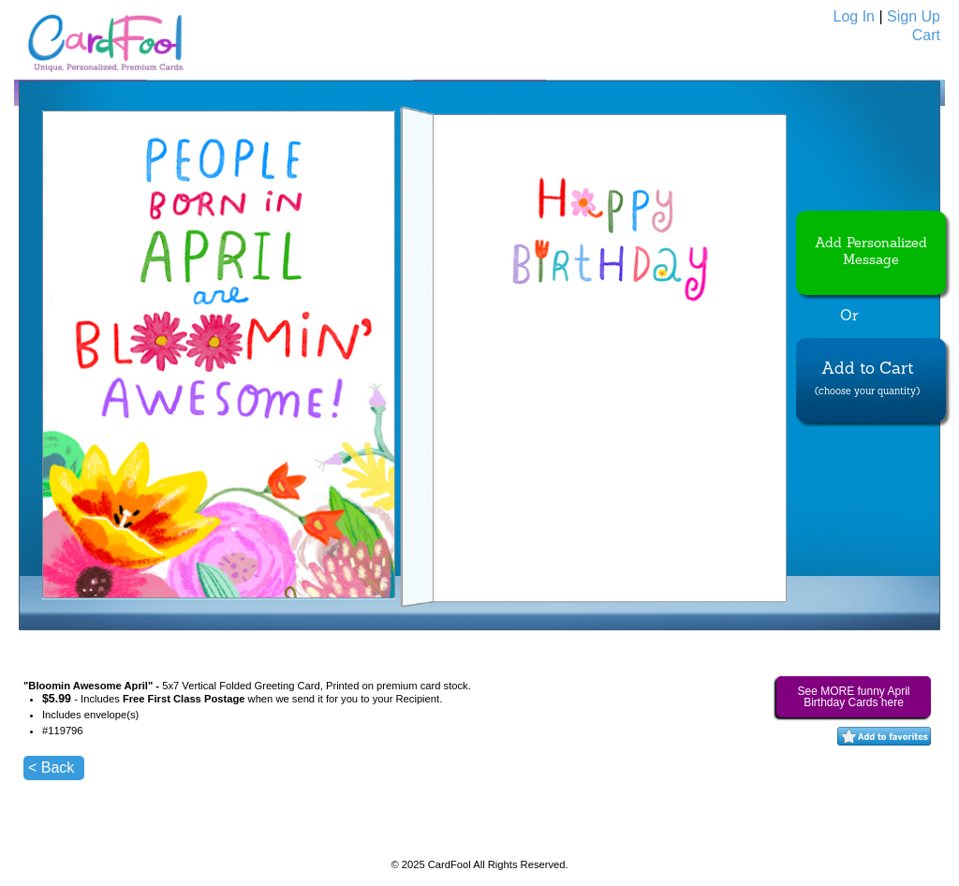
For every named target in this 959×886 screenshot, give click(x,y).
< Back (51, 767)
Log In (854, 16)
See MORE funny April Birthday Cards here (853, 697)
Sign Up (913, 16)
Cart (926, 35)
